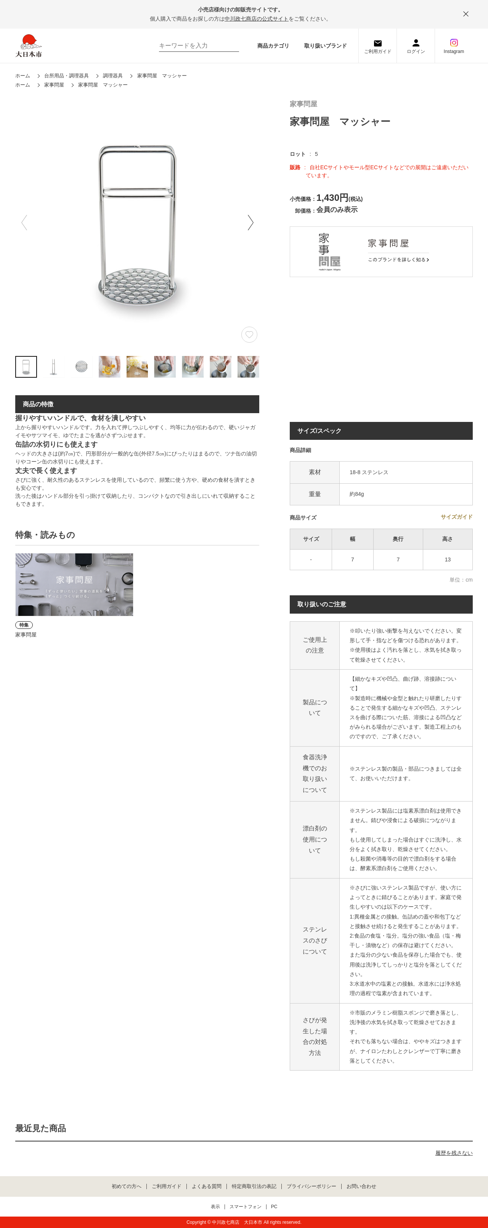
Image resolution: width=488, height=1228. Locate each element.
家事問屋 (303, 104)
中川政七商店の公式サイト (257, 19)
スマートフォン (246, 1206)
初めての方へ (126, 1186)
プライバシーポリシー (311, 1186)
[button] (250, 223)
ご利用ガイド (378, 51)
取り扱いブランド (325, 46)
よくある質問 (207, 1186)
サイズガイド (457, 517)
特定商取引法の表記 (254, 1186)
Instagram (454, 51)
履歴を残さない (454, 1153)
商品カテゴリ (273, 46)
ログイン (416, 51)
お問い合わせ (361, 1186)
